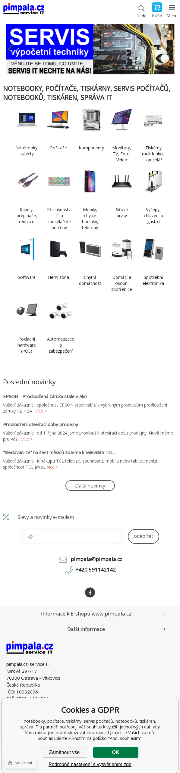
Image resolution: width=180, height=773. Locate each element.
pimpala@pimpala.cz (96, 559)
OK (115, 752)
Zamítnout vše (64, 752)
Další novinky (90, 485)
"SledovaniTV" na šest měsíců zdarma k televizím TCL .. (59, 452)
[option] (90, 49)
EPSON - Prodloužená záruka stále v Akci (45, 396)
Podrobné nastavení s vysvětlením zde (90, 764)
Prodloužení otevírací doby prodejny (40, 424)
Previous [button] (10, 49)
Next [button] (169, 49)
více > (41, 411)
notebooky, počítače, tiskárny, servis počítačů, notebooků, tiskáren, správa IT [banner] (23, 10)
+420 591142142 (95, 569)
